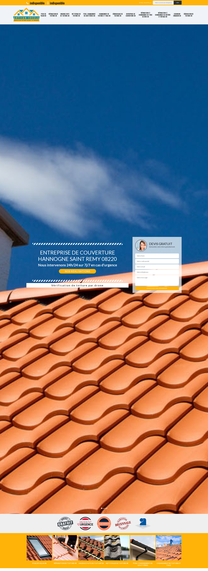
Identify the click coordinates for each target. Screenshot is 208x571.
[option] (39, 549)
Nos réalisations (77, 271)
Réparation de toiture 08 (53, 15)
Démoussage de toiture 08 (118, 15)
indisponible (35, 3)
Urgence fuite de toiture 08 (64, 15)
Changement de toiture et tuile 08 (104, 15)
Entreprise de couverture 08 (131, 15)
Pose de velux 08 (43, 15)
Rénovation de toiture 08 (188, 15)
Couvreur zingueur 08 (177, 15)
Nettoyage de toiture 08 (76, 15)
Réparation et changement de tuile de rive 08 (145, 15)
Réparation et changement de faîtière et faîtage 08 (162, 15)
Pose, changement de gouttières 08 (89, 15)
